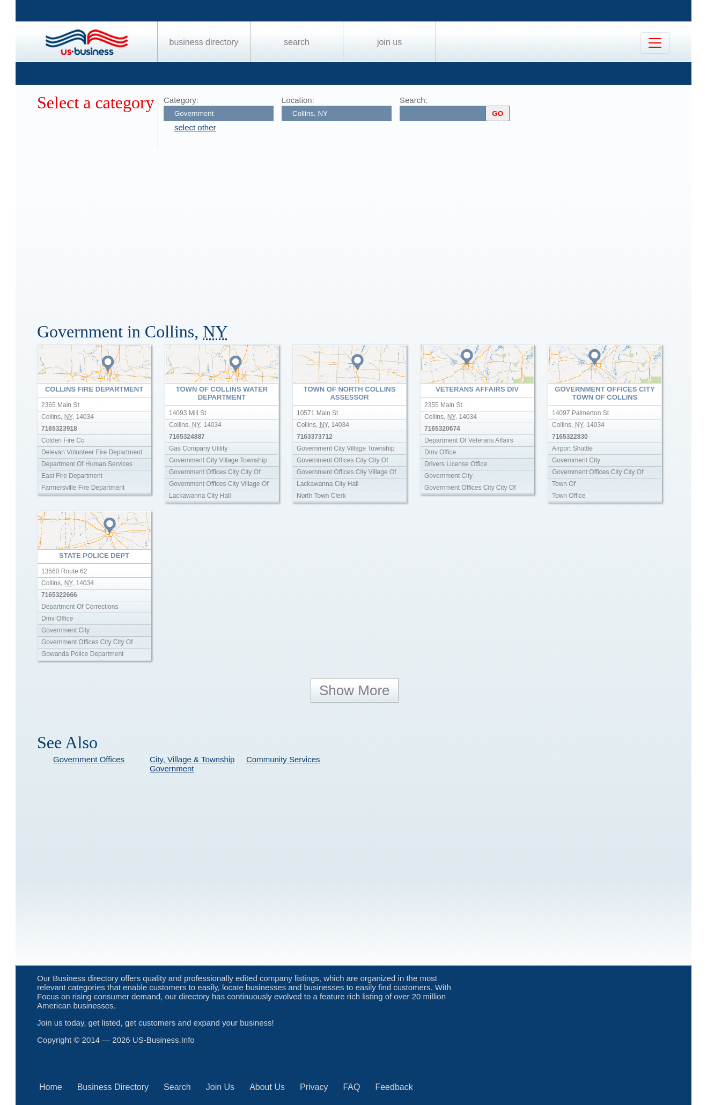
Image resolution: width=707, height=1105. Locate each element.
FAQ (351, 1087)
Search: (414, 100)
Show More (354, 690)
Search (297, 42)
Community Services (283, 759)
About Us (267, 1087)
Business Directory (204, 42)
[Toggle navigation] (655, 43)
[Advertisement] (359, 229)
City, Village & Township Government (192, 764)
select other (195, 127)
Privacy (314, 1087)
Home (50, 1087)
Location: (298, 100)
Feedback (394, 1087)
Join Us (389, 42)
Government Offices (88, 759)
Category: (181, 100)
